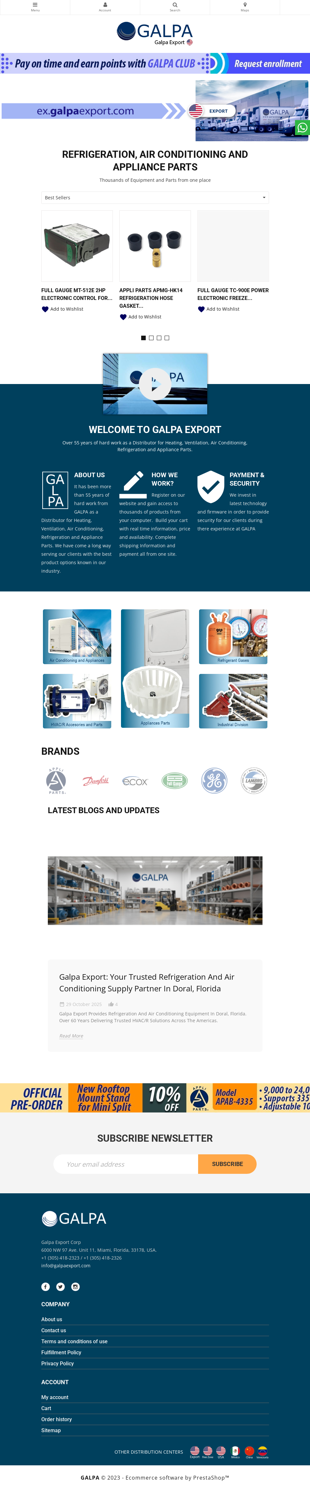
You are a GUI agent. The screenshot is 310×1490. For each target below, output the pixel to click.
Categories (35, 4)
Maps (245, 4)
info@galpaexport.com (65, 1265)
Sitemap (51, 1430)
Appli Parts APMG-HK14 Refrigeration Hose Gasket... (150, 298)
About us (51, 1319)
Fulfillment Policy (61, 1352)
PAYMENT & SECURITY (247, 479)
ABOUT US (89, 475)
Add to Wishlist (62, 309)
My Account (105, 4)
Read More (71, 1036)
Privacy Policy (57, 1363)
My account (54, 1397)
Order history (56, 1419)
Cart (46, 1408)
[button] (143, 338)
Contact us (53, 1330)
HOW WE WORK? (165, 479)
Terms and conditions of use (74, 1341)
